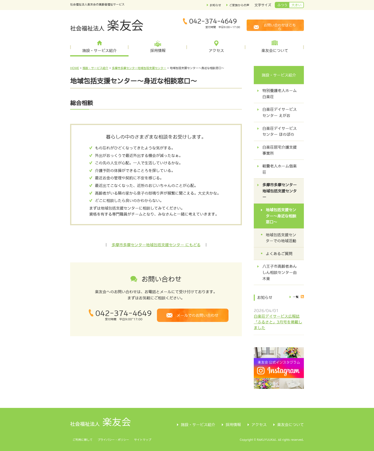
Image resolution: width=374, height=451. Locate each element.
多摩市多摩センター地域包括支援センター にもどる (156, 245)
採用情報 (158, 50)
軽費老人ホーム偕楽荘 (279, 169)
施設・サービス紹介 (99, 50)
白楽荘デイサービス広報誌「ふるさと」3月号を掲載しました (278, 322)
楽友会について (274, 50)
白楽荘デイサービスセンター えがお (279, 112)
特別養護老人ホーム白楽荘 (279, 94)
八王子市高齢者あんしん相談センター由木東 (279, 272)
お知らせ (215, 5)
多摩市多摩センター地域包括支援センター (139, 68)
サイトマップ (142, 439)
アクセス (216, 50)
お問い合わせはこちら (280, 26)
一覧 (296, 297)
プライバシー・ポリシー (113, 439)
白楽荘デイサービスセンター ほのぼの (279, 131)
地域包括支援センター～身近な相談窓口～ (281, 216)
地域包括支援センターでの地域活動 (281, 238)
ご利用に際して (83, 439)
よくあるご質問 (279, 254)
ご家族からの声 (239, 5)
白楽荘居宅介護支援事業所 (279, 150)
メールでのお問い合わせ (197, 315)
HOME (74, 68)
